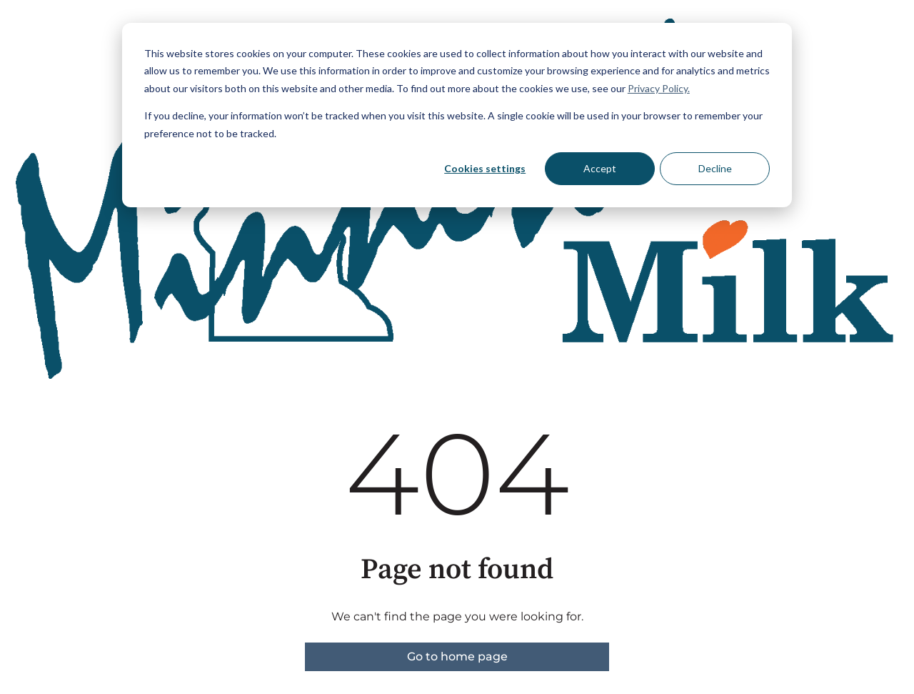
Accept (599, 168)
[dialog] (457, 115)
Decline (715, 168)
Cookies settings (485, 168)
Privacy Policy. (659, 88)
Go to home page (457, 656)
